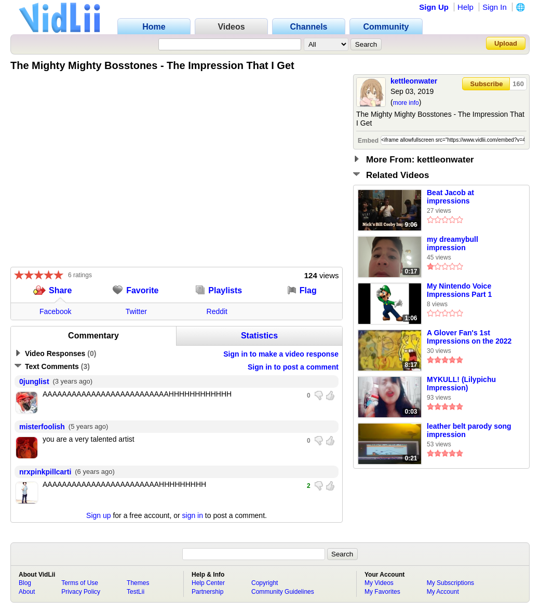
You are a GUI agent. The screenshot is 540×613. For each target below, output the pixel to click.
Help (465, 7)
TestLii (135, 591)
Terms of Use (79, 583)
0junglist (34, 381)
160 (518, 84)
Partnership (207, 591)
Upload (505, 43)
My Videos (379, 583)
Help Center (208, 583)
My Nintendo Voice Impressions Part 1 (459, 290)
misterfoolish (42, 427)
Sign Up (434, 7)
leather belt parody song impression (469, 430)
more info (406, 102)
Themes (138, 583)
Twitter (136, 311)
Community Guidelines (282, 591)
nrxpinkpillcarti (45, 472)
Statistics (259, 335)
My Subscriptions (450, 583)
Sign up (98, 515)
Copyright (264, 583)
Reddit (217, 311)
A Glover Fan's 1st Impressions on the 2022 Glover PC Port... (469, 337)
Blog (25, 583)
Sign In (494, 7)
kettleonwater (413, 81)
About (27, 591)
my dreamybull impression (452, 243)
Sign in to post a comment (293, 367)
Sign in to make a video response (281, 354)
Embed (368, 140)
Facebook (55, 311)
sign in (192, 515)
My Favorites (382, 591)
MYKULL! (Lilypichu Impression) (461, 383)
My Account (443, 591)
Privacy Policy (80, 591)
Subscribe (486, 84)
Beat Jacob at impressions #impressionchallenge (465, 197)
